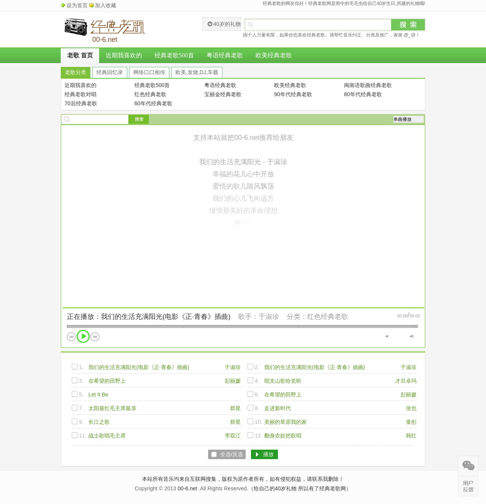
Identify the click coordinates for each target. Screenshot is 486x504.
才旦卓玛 (406, 381)
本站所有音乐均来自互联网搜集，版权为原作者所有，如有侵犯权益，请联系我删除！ (243, 479)
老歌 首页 (80, 55)
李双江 (233, 436)
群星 (235, 408)
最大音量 (411, 336)
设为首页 (77, 5)
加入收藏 (105, 5)
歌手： (248, 316)
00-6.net (187, 488)
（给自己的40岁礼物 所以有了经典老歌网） (299, 488)
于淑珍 (269, 316)
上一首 (71, 336)
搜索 (408, 24)
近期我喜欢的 (124, 55)
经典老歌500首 (174, 55)
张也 (411, 408)
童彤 (411, 422)
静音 (387, 336)
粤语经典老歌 (225, 55)
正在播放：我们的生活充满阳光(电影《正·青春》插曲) (148, 316)
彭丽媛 (233, 381)
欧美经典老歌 (274, 55)
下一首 (94, 336)
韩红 (411, 436)
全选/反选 (231, 454)
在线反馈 (468, 486)
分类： (297, 316)
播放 (83, 336)
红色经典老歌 (327, 316)
